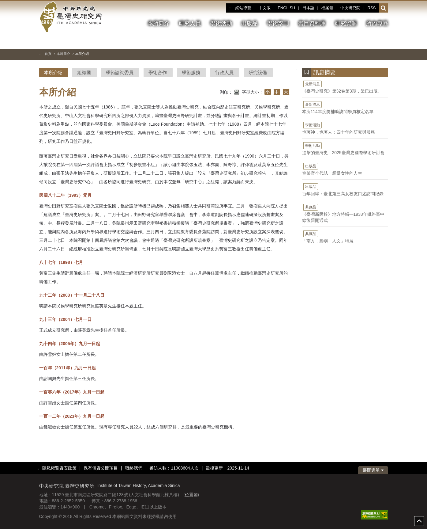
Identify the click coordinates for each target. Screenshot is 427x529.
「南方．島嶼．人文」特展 (345, 236)
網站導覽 (243, 8)
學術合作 (157, 72)
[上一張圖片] (361, 41)
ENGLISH (286, 8)
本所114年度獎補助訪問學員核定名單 (345, 107)
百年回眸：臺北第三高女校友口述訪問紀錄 (345, 189)
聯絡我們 (133, 468)
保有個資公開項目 (101, 468)
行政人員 (224, 72)
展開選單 (373, 470)
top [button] (419, 521)
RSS (372, 8)
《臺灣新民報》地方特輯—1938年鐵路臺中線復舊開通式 (345, 213)
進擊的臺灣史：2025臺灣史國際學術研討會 (345, 148)
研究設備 (258, 72)
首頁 (48, 53)
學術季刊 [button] (278, 23)
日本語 (308, 8)
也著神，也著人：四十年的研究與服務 (345, 128)
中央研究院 (350, 8)
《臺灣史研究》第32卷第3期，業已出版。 (345, 86)
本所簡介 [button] (159, 23)
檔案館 (327, 8)
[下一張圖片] (372, 41)
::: (230, 8)
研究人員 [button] (190, 23)
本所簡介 (63, 53)
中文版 (265, 8)
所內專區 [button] (377, 23)
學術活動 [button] (221, 23)
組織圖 (84, 72)
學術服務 (191, 72)
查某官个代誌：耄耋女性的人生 (345, 169)
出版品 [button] (249, 23)
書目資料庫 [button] (312, 23)
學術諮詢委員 (119, 72)
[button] (383, 8)
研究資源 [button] (346, 23)
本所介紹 (53, 72)
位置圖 (191, 494)
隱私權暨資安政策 (59, 468)
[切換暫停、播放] (350, 41)
